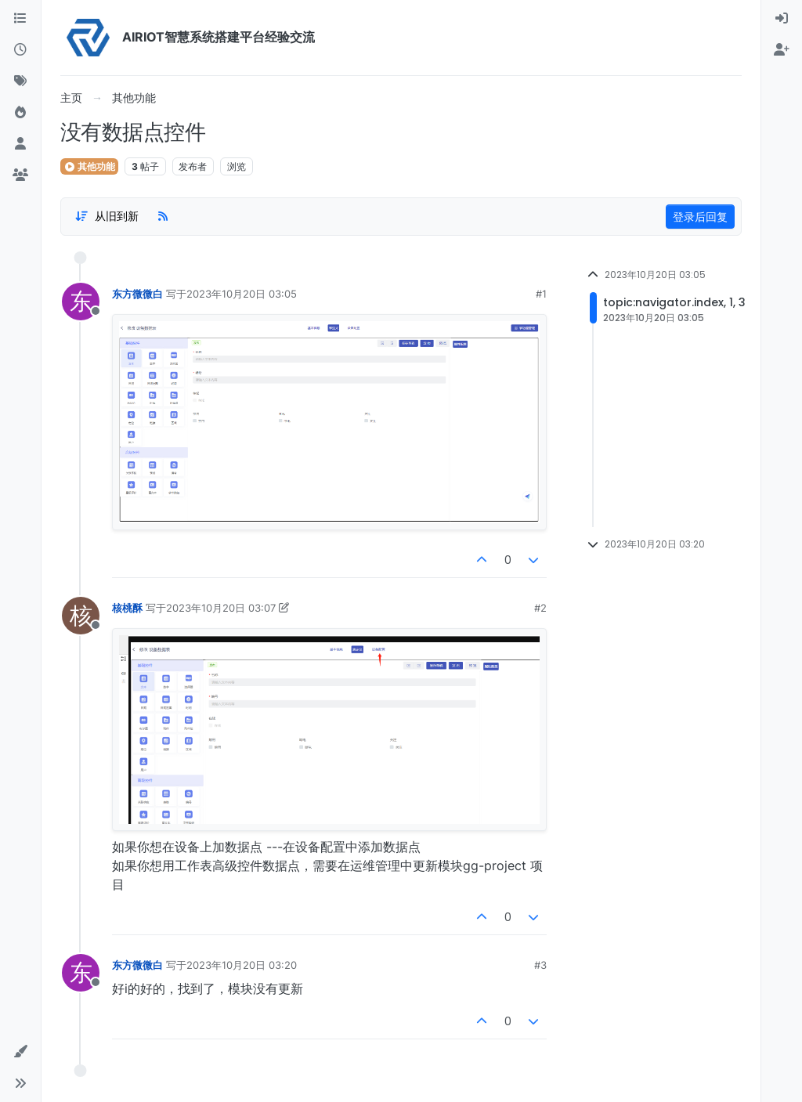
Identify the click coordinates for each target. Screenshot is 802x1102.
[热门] (20, 112)
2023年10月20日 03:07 (221, 608)
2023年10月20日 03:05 (241, 293)
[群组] (20, 175)
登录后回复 (700, 216)
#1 (541, 293)
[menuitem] (782, 18)
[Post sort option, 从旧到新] (106, 216)
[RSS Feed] (163, 216)
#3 (540, 965)
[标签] (20, 81)
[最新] (20, 50)
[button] (20, 1051)
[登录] (782, 18)
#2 (540, 608)
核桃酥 (127, 608)
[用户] (20, 144)
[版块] (20, 18)
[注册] (782, 50)
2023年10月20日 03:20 (241, 965)
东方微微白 (137, 293)
